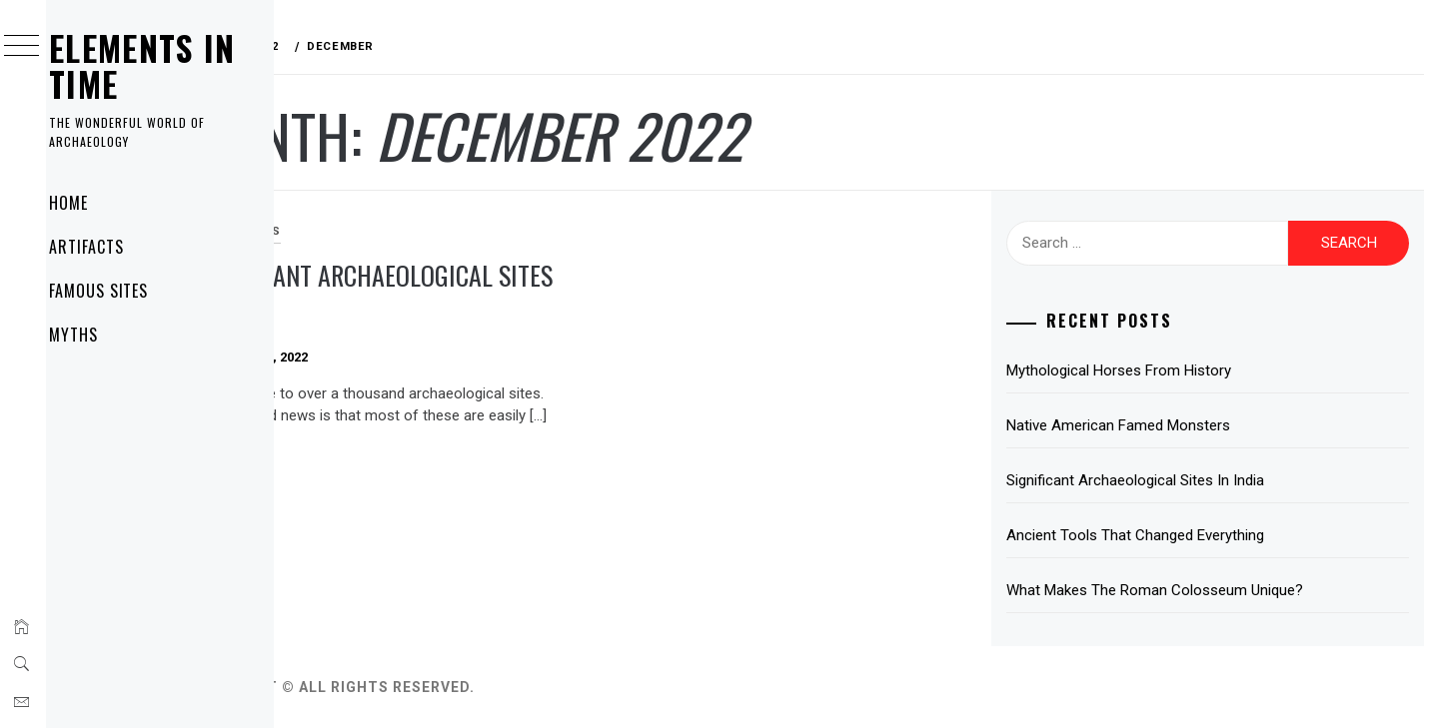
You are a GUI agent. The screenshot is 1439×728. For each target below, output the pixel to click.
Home (94, 203)
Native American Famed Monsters (1163, 425)
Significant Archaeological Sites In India (467, 293)
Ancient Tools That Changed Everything (1180, 535)
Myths (99, 335)
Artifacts (112, 247)
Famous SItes (361, 231)
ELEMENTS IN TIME (168, 65)
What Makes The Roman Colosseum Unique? (1199, 590)
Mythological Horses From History (1163, 370)
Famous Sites (125, 291)
